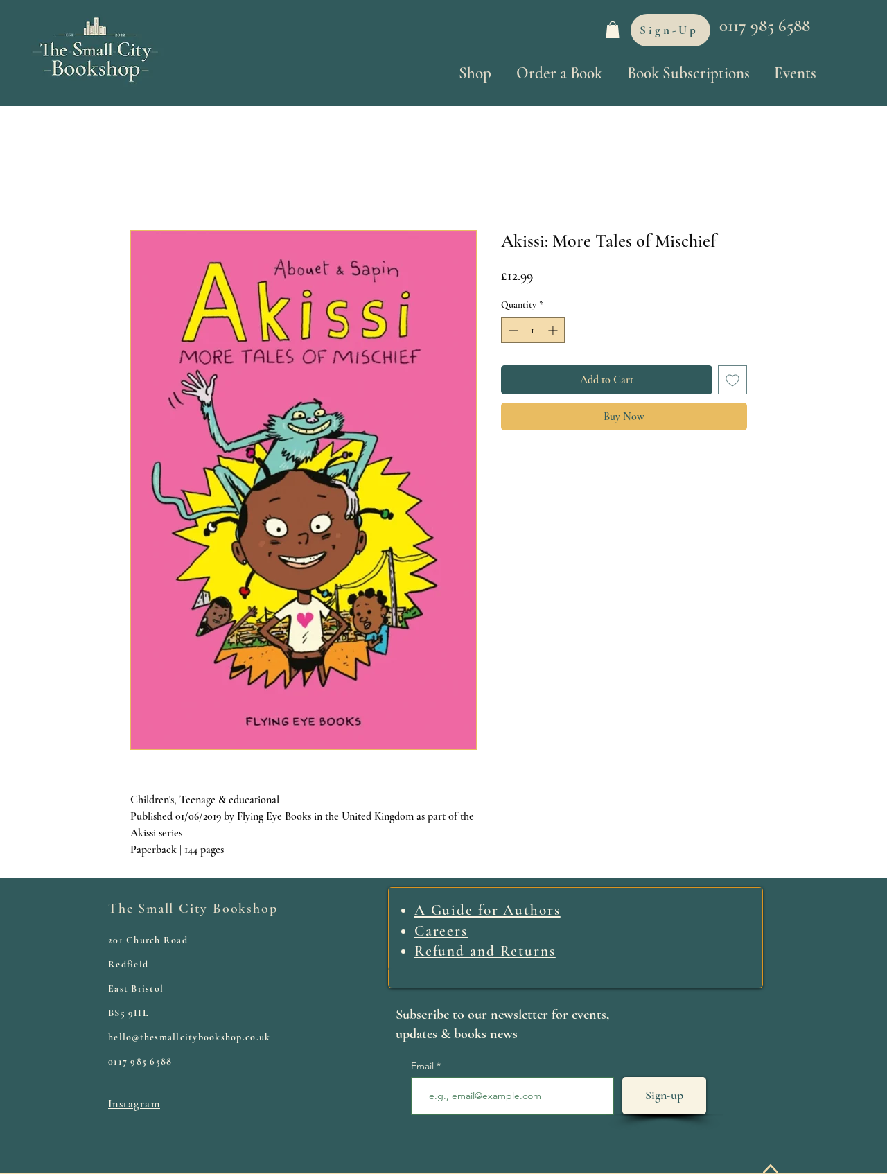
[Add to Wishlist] (732, 379)
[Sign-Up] (670, 30)
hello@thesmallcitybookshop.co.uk (189, 1037)
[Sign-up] (664, 1095)
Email (424, 1066)
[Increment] (554, 330)
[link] (613, 29)
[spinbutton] (532, 330)
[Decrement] (511, 330)
